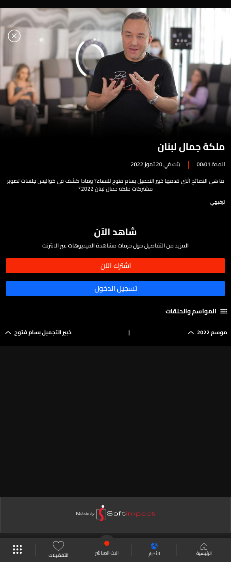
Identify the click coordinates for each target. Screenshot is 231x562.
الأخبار (154, 550)
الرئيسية (204, 550)
